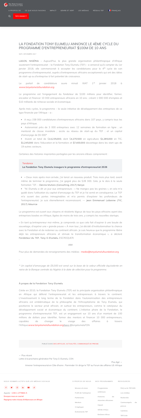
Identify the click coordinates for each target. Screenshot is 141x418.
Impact (53, 10)
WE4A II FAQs (103, 410)
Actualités (71, 344)
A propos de (14, 10)
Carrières (124, 411)
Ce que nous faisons (35, 10)
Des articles (59, 344)
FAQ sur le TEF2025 (128, 388)
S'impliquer (79, 407)
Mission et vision (81, 388)
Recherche (125, 398)
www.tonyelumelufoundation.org (45, 325)
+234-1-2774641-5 (19, 393)
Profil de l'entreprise (83, 393)
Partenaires (79, 398)
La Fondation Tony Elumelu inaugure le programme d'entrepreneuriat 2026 (64, 167)
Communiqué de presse (88, 344)
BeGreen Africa (104, 414)
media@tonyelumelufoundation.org (100, 251)
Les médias (83, 10)
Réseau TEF (98, 10)
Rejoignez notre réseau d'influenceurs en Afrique (23, 400)
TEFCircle (124, 415)
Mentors (78, 402)
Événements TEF (81, 412)
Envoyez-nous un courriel (14, 396)
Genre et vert (67, 10)
